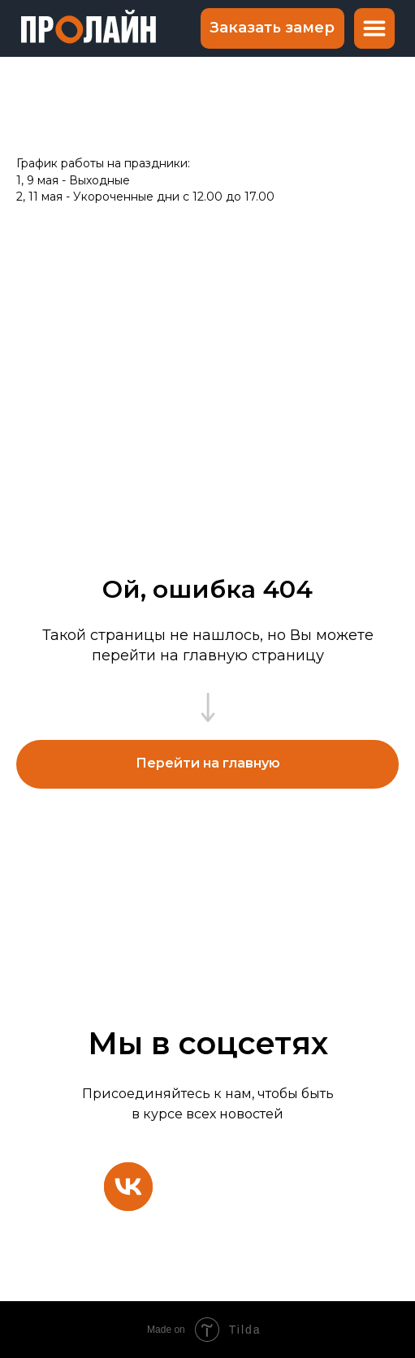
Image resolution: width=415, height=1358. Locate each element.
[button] (272, 28)
